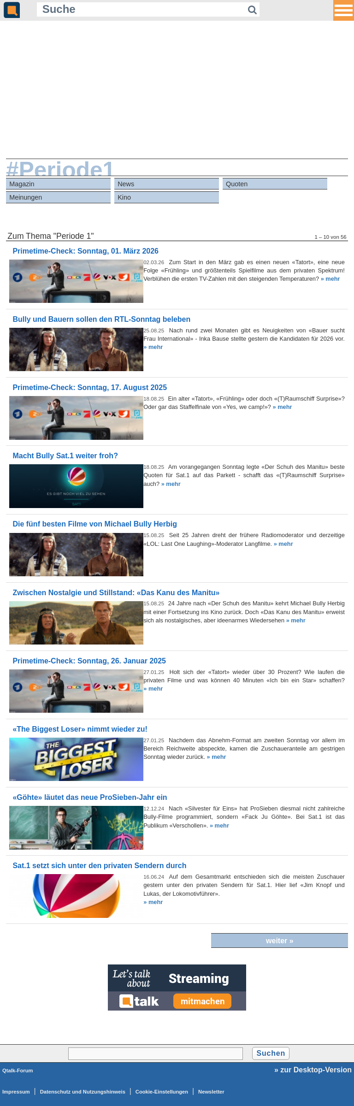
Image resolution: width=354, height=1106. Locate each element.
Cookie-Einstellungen (162, 1091)
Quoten (237, 184)
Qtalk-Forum (17, 1070)
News (126, 184)
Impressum (16, 1091)
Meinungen (25, 197)
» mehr (330, 278)
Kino (124, 197)
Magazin (21, 184)
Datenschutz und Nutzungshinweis (82, 1091)
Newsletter (211, 1091)
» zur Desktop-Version (313, 1070)
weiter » (280, 941)
